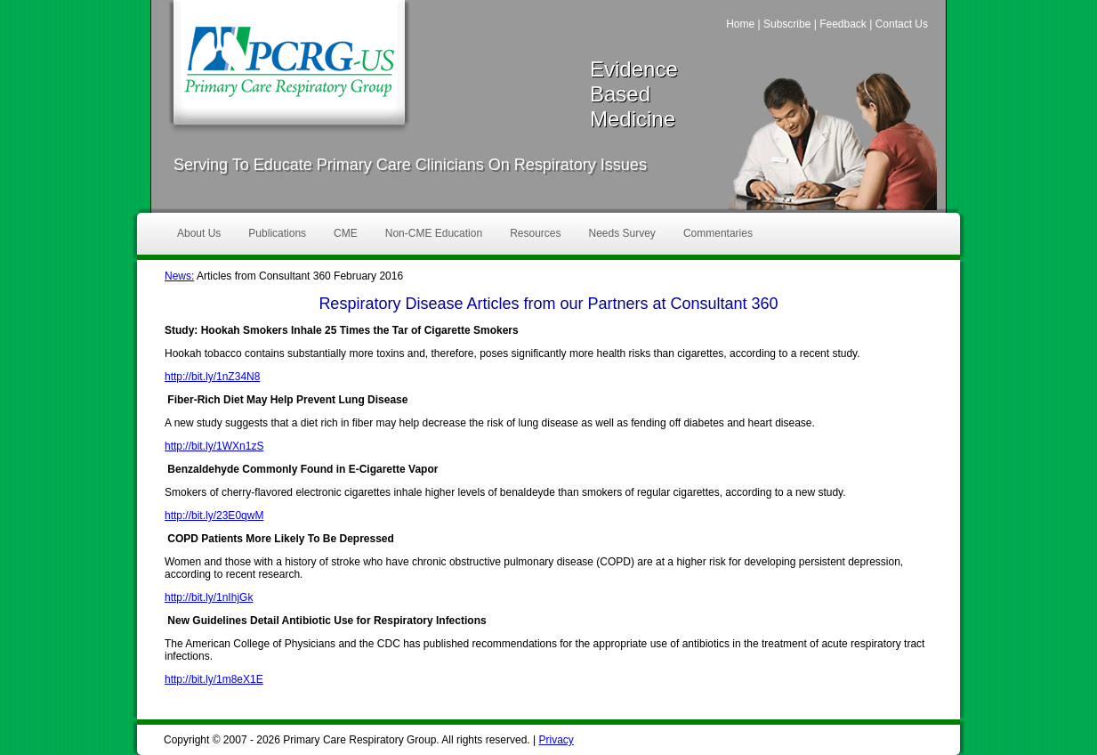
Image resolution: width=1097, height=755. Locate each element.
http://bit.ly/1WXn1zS (214, 446)
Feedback (843, 24)
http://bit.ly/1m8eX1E (214, 679)
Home (740, 24)
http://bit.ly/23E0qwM (214, 515)
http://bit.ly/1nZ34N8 (212, 376)
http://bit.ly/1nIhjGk (209, 597)
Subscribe (787, 24)
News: (179, 276)
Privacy (555, 740)
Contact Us (901, 24)
